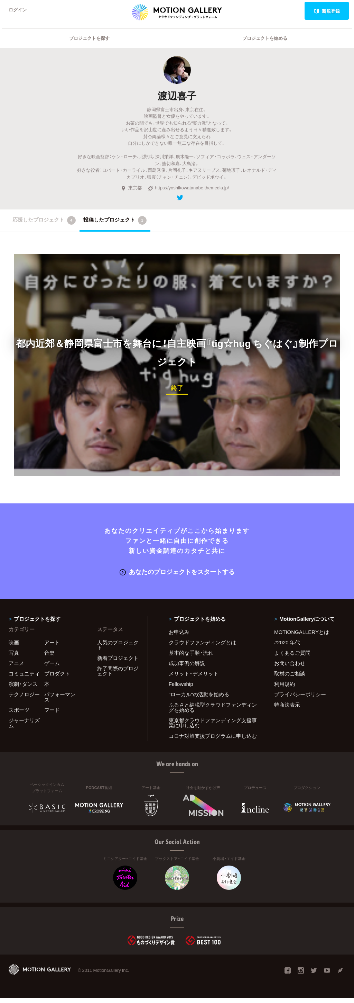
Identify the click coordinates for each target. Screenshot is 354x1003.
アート (52, 647)
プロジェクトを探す (89, 43)
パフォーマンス (59, 702)
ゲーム (52, 668)
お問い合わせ (289, 668)
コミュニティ (24, 678)
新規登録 (327, 11)
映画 (14, 647)
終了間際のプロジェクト (118, 676)
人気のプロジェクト (118, 650)
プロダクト (57, 678)
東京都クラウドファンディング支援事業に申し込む (213, 728)
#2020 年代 (287, 647)
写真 (14, 658)
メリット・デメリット (193, 678)
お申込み (179, 637)
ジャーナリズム (24, 728)
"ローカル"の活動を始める (199, 699)
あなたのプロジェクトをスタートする (177, 576)
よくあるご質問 (292, 658)
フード (52, 715)
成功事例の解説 (187, 668)
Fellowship (181, 689)
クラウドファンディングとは (202, 647)
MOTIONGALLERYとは (301, 637)
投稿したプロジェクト (115, 225)
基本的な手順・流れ (191, 658)
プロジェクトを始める (264, 43)
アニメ (16, 668)
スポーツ (19, 715)
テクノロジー (24, 699)
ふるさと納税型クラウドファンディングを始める (213, 712)
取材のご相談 (289, 678)
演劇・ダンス (23, 689)
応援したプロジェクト (44, 225)
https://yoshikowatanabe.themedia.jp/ (188, 193)
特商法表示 (287, 710)
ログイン (19, 11)
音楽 (49, 658)
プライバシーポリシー (300, 699)
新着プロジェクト (118, 663)
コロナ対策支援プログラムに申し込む (213, 741)
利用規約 (284, 689)
